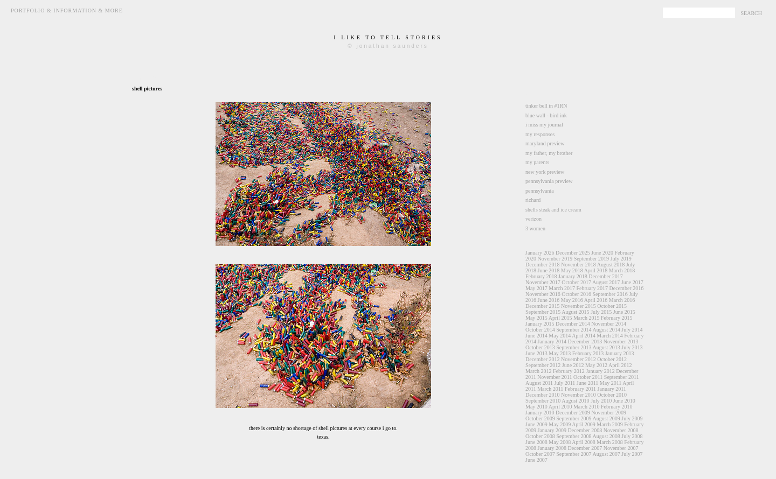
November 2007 (621, 448)
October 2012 (612, 359)
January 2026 (540, 253)
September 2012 (542, 365)
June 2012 (573, 365)
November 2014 (608, 324)
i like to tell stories (388, 37)
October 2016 (576, 294)
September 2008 (573, 436)
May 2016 (572, 300)
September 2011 (621, 377)
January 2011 (612, 389)
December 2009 (573, 412)
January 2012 (600, 371)
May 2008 (560, 442)
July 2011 (565, 383)
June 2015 (624, 312)
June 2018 (549, 270)
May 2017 (536, 288)
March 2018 (622, 270)
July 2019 (620, 259)
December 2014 (573, 324)
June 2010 (624, 401)
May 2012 (596, 365)
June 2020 (602, 253)
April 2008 (583, 442)
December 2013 (585, 341)
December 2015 (542, 306)
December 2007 (585, 448)
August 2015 (575, 312)
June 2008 (536, 442)
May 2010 (536, 407)
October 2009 (540, 418)
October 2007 (540, 454)
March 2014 (610, 336)
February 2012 (569, 371)
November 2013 (621, 341)
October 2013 (540, 347)
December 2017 (605, 276)
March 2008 (610, 442)
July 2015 (601, 312)
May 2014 (560, 336)
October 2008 (540, 436)
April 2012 (620, 365)
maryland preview (544, 143)
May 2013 (560, 353)
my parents (537, 162)
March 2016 (622, 300)
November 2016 (542, 294)
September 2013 (573, 347)
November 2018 (578, 264)
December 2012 (542, 359)
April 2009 (583, 424)
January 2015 (540, 324)
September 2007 (573, 454)
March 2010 (586, 407)
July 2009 (631, 418)
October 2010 (612, 395)
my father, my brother (548, 153)
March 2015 (586, 318)
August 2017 (606, 282)
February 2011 (580, 389)
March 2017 (562, 288)
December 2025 (573, 253)
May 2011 (610, 383)
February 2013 (588, 353)
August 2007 (606, 454)
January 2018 (572, 276)
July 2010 (601, 401)
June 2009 (536, 424)
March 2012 (538, 371)
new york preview (544, 172)
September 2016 (609, 294)
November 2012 (578, 359)
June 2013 (536, 353)
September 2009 (573, 418)
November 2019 (555, 259)
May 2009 (560, 424)
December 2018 (542, 264)
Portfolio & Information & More (67, 10)
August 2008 (606, 436)
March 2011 (550, 389)
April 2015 (560, 318)
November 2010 (578, 395)
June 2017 (632, 282)
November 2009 (608, 412)
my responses (540, 134)
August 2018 (611, 264)
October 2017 (576, 282)
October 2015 (612, 306)
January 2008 (552, 448)
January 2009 (552, 430)
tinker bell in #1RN (546, 106)
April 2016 (596, 300)
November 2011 (554, 377)
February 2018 (541, 276)
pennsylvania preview (548, 181)
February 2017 (592, 288)
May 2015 (536, 318)
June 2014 (536, 336)
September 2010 (542, 401)
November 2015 (578, 306)
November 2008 (621, 430)
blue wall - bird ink (546, 115)
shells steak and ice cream (553, 210)
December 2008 (585, 430)
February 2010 (617, 407)
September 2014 (573, 330)
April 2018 (596, 270)
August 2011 (539, 383)
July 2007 (631, 454)
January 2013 (619, 353)
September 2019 (591, 259)
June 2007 (536, 460)
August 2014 (606, 330)
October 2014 (540, 330)
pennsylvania (539, 191)
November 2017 (542, 282)
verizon (533, 219)
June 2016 (549, 300)
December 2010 (542, 395)
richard (533, 200)
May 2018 (572, 270)
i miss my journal (544, 125)
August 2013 (606, 347)
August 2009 (606, 418)
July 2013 (631, 347)
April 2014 (583, 336)
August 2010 (575, 401)
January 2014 (552, 341)
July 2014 (631, 330)
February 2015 (617, 318)
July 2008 (631, 436)
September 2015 (542, 312)
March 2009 (610, 424)
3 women (535, 228)
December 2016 (626, 288)
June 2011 (587, 383)
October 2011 (587, 377)
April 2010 (560, 407)
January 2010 (540, 412)
